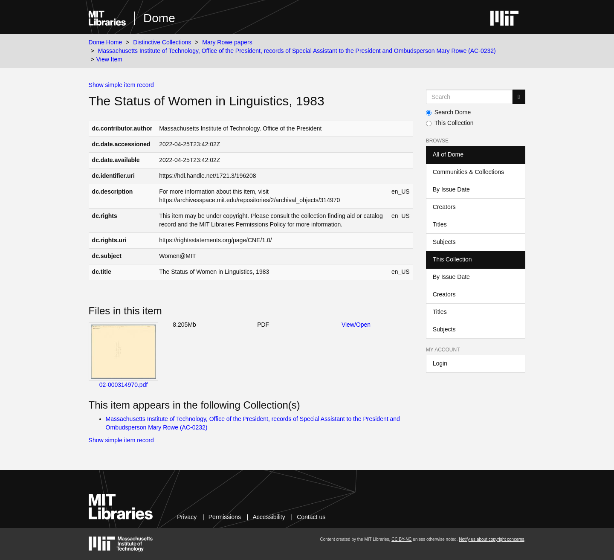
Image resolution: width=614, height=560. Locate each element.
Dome (159, 18)
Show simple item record (121, 84)
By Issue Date (451, 189)
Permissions (225, 517)
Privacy (187, 517)
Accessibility (268, 517)
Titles (440, 224)
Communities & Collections (468, 171)
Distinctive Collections (162, 42)
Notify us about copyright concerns (491, 539)
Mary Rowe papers (227, 42)
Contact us (311, 517)
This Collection (450, 122)
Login (440, 363)
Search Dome (448, 112)
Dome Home (105, 42)
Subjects (444, 241)
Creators (444, 206)
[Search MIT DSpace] (469, 97)
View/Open (356, 324)
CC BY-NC (401, 539)
